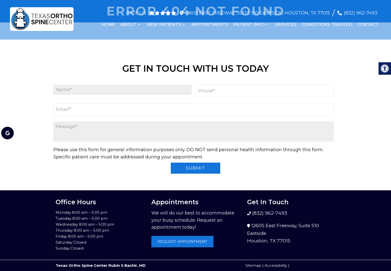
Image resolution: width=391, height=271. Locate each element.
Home (108, 22)
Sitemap (253, 265)
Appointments (210, 22)
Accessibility (276, 265)
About (128, 22)
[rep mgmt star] (173, 10)
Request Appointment (182, 241)
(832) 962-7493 (360, 10)
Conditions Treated (326, 22)
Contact (368, 22)
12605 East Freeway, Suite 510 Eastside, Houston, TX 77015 (257, 10)
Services (285, 22)
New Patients (164, 22)
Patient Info (249, 22)
